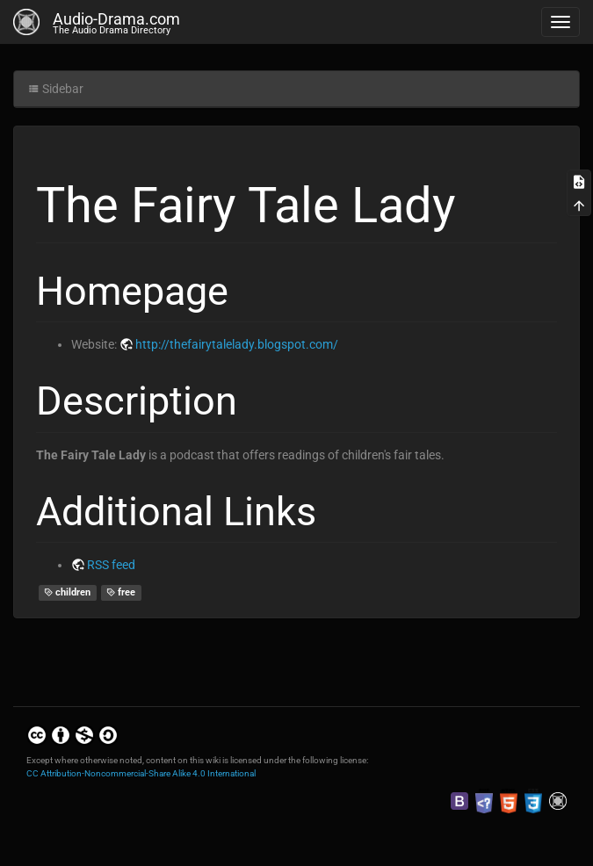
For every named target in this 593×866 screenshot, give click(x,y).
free (121, 592)
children (67, 592)
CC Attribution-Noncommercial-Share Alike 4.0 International (141, 773)
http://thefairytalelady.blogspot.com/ (236, 344)
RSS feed (111, 565)
